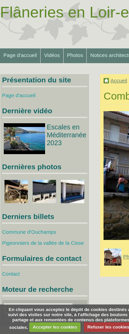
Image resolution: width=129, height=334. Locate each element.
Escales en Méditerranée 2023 (66, 135)
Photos (75, 55)
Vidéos (52, 55)
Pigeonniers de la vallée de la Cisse (43, 243)
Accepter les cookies (55, 327)
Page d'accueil (20, 55)
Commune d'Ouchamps (29, 232)
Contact (11, 274)
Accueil (118, 80)
